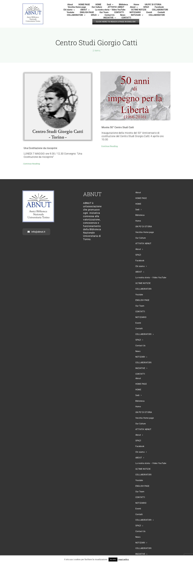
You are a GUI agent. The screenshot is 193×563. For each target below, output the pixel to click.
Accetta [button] (113, 559)
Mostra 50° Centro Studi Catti (118, 127)
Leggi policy (123, 559)
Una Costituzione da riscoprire (40, 148)
